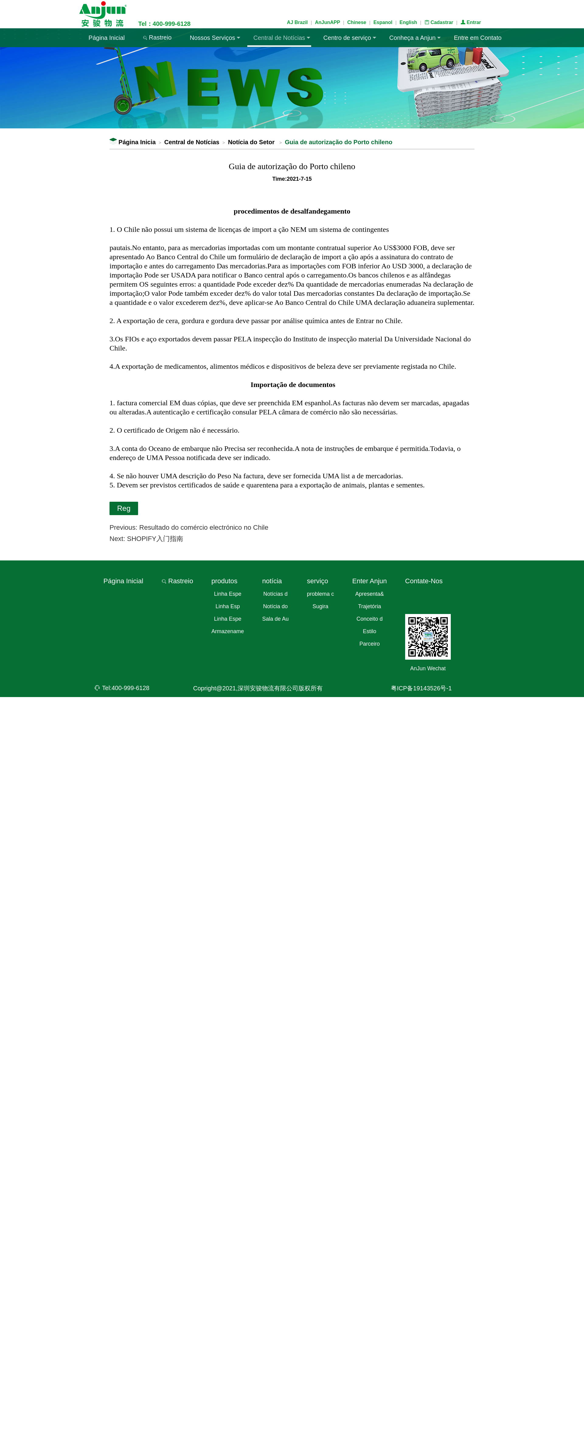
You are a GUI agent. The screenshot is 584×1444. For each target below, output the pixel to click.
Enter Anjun (369, 581)
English (408, 22)
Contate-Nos (424, 581)
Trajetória (369, 606)
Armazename (227, 631)
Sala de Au (275, 619)
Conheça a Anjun (415, 37)
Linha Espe (227, 594)
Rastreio (157, 37)
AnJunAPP (327, 22)
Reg (123, 508)
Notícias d (275, 594)
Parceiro (369, 644)
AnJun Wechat (428, 668)
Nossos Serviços (215, 37)
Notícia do (275, 606)
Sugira (320, 606)
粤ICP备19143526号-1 (421, 688)
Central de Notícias (281, 37)
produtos (224, 581)
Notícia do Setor (252, 142)
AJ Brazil (297, 22)
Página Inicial (107, 37)
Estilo (369, 631)
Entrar (471, 22)
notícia (272, 581)
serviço (317, 581)
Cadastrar (438, 22)
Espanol (383, 22)
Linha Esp (227, 606)
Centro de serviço (349, 37)
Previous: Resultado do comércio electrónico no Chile (188, 527)
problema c (320, 594)
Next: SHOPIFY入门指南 (146, 538)
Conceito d (369, 619)
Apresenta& (369, 594)
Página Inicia (132, 142)
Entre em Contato (478, 37)
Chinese (356, 22)
